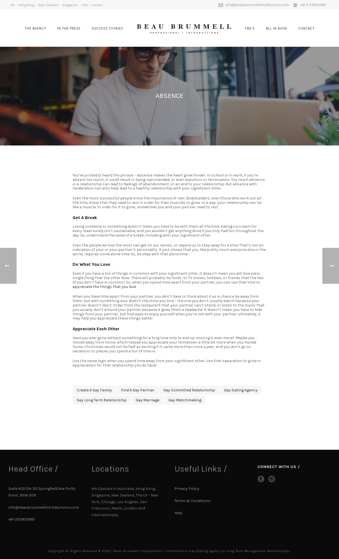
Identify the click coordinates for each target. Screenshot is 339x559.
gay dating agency (241, 390)
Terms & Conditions (192, 500)
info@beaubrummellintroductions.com (257, 5)
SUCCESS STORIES (107, 28)
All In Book (276, 28)
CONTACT (306, 28)
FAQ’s (250, 28)
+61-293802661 (21, 519)
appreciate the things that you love (104, 286)
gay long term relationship (102, 400)
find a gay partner (137, 390)
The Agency (35, 28)
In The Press (69, 28)
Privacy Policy (186, 488)
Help (178, 513)
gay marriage (147, 400)
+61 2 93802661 (313, 5)
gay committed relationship (189, 390)
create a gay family (94, 390)
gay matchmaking (184, 400)
